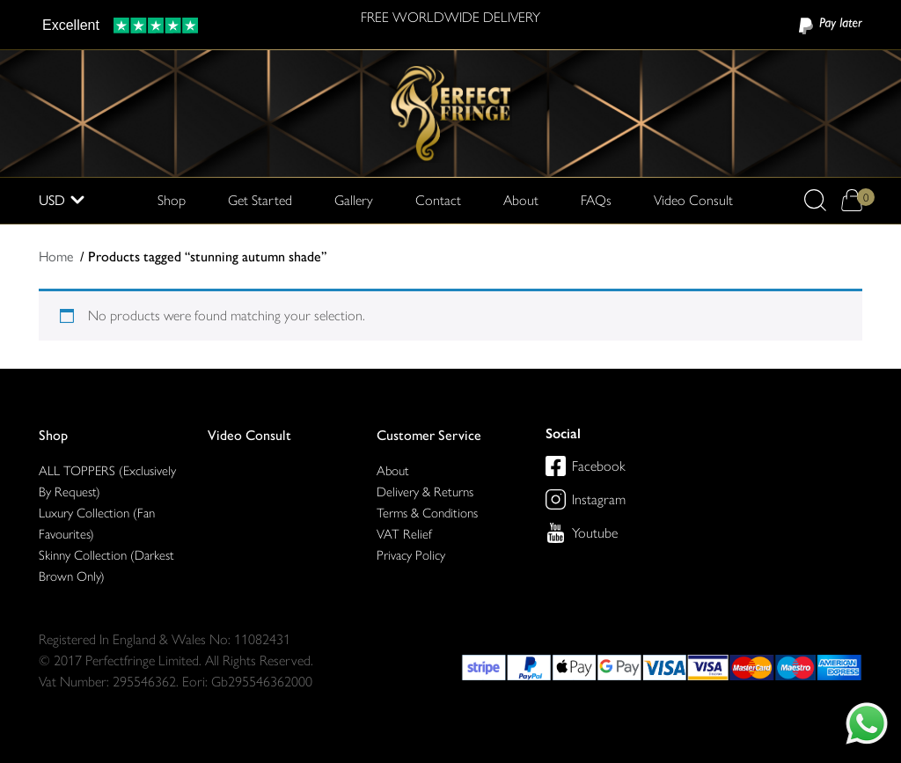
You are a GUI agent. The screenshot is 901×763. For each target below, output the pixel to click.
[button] (815, 200)
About (520, 200)
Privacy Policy (411, 555)
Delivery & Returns (425, 492)
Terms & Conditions (427, 513)
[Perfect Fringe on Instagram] (556, 499)
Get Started (260, 200)
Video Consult (693, 200)
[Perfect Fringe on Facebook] (556, 466)
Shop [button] (171, 199)
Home (56, 256)
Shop (53, 435)
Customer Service (429, 435)
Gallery (353, 200)
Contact (438, 200)
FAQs (596, 200)
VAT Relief (404, 534)
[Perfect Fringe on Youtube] (556, 533)
